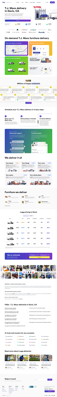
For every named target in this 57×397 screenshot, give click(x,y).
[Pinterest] (49, 395)
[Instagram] (24, 272)
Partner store (26, 215)
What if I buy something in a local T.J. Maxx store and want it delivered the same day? (16, 312)
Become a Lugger (4, 391)
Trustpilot (13, 293)
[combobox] (11, 18)
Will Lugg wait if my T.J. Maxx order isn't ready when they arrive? (40, 315)
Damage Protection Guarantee (35, 60)
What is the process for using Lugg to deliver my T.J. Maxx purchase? (16, 308)
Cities (22, 2)
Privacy (7, 395)
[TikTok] (28, 272)
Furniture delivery (11, 388)
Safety (16, 389)
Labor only (10, 393)
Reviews (16, 390)
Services (18, 2)
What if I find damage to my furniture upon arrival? (40, 318)
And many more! (7, 205)
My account (3, 387)
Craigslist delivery (11, 389)
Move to (42, 254)
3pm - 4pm (36, 54)
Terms (9, 395)
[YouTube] (33, 272)
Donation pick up (11, 391)
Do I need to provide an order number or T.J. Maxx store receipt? (40, 311)
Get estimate (39, 2)
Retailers (26, 2)
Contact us (16, 388)
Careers (23, 389)
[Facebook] (26, 272)
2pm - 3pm (44, 52)
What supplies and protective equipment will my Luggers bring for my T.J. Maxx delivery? (16, 323)
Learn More (11, 138)
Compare (23, 388)
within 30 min (36, 52)
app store (28, 293)
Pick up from (32, 254)
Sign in (47, 2)
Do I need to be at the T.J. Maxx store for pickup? (40, 308)
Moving (10, 387)
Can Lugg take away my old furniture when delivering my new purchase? (16, 319)
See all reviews (28, 102)
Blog (22, 387)
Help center (16, 387)
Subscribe (49, 379)
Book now (52, 2)
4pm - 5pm (44, 54)
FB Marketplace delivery (12, 390)
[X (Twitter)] (30, 272)
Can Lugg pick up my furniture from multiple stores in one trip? (16, 325)
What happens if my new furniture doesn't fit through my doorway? (40, 322)
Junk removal (10, 392)
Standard (31, 215)
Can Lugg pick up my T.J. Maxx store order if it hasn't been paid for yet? (16, 316)
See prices (17, 20)
